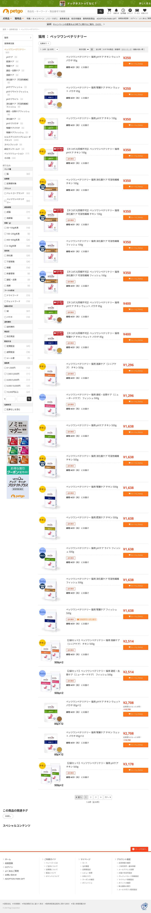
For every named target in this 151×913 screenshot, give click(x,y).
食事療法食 (64, 19)
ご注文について (52, 866)
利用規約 (17, 904)
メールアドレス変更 (126, 869)
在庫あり (44, 43)
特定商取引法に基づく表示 (33, 904)
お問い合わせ (11, 875)
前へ (80, 797)
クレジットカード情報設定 (129, 876)
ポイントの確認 (124, 883)
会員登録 (9, 863)
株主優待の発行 (124, 886)
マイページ (85, 859)
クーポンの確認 (88, 879)
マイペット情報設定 (126, 879)
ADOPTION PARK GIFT (106, 19)
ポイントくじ (87, 883)
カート (84, 863)
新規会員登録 (123, 18)
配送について (51, 873)
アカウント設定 (124, 859)
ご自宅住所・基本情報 (127, 866)
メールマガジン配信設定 (128, 889)
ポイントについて (52, 876)
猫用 (6, 37)
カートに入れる (136, 64)
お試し (8, 816)
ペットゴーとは (52, 863)
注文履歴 (85, 866)
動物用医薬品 (89, 19)
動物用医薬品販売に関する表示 (58, 904)
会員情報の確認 (124, 863)
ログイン (134, 18)
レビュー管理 (87, 873)
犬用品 (6, 18)
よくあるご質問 (145, 18)
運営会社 (7, 904)
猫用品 (18, 18)
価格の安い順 (127, 49)
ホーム (8, 859)
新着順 (117, 49)
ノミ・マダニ (52, 19)
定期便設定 (86, 869)
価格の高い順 (138, 49)
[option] (75, 3)
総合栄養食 (76, 19)
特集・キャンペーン (35, 19)
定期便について (52, 869)
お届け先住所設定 (125, 873)
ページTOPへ (139, 849)
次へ (107, 797)
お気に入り (86, 876)
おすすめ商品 (108, 49)
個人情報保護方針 (79, 904)
